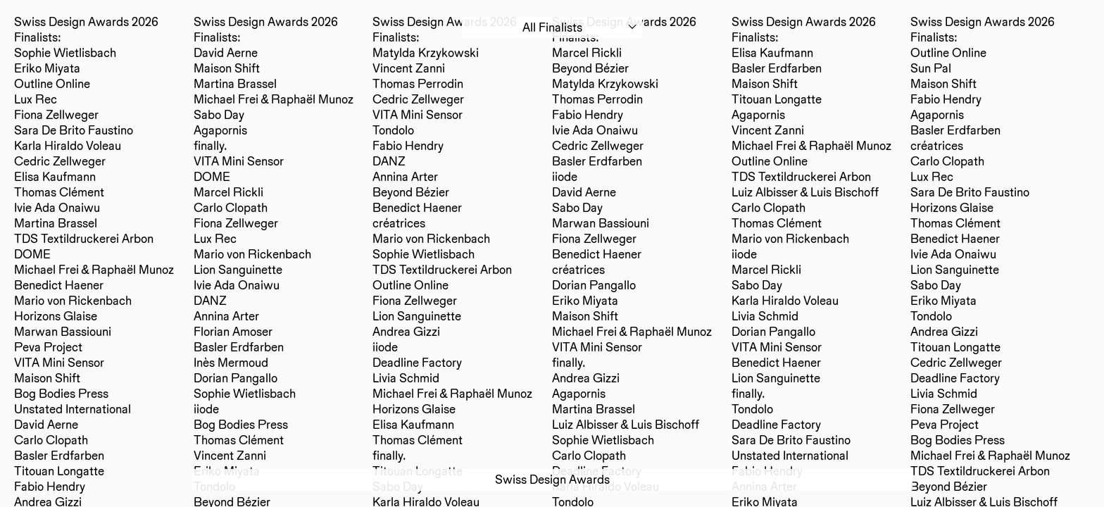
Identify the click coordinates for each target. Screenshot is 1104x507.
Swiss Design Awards (552, 479)
